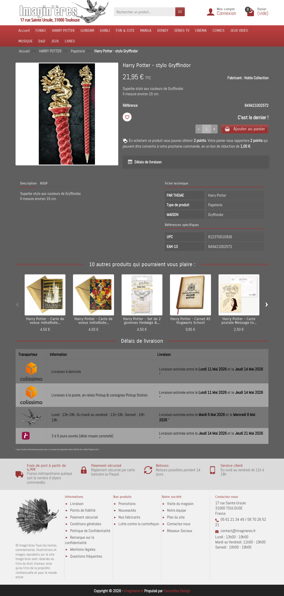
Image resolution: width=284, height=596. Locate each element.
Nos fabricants (129, 517)
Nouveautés (127, 510)
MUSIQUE (25, 41)
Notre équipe (176, 510)
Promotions (127, 503)
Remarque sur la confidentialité (79, 540)
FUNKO (41, 30)
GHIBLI (105, 30)
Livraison (76, 503)
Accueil (24, 30)
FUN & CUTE (125, 30)
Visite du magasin (180, 503)
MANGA (145, 30)
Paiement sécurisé (84, 517)
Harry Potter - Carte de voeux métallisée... (45, 321)
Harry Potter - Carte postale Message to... (238, 321)
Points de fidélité (82, 510)
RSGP (43, 183)
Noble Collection (256, 77)
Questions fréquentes (86, 556)
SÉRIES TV (181, 30)
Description (28, 183)
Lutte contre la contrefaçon (138, 523)
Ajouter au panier (245, 128)
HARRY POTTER (63, 30)
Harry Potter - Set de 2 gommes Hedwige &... (142, 321)
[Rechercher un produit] (144, 11)
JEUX (55, 41)
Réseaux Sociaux (179, 530)
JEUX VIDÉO (239, 30)
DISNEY (162, 30)
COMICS (219, 30)
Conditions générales (85, 523)
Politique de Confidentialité (90, 530)
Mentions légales (82, 549)
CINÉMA (201, 30)
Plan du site (176, 517)
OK (180, 11)
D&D (41, 41)
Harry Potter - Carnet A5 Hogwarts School (190, 321)
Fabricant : (235, 77)
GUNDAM (87, 30)
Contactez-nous (178, 523)
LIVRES (70, 41)
